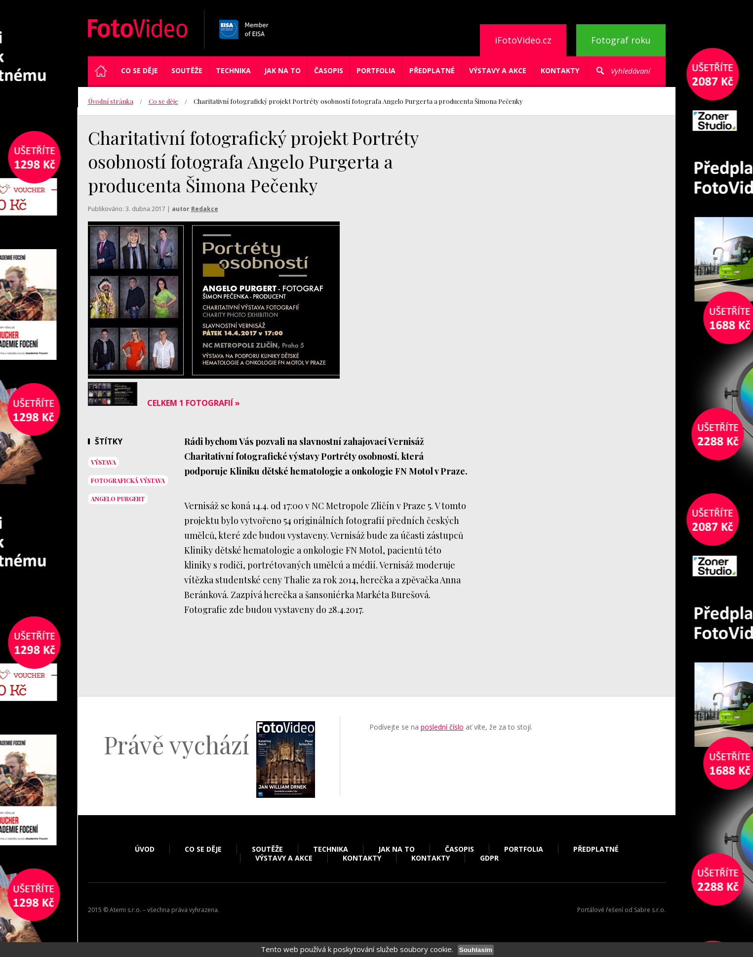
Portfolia (376, 70)
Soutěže (186, 70)
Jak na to (282, 70)
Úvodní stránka (110, 101)
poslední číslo (442, 727)
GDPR (489, 858)
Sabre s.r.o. (650, 910)
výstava (103, 462)
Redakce (204, 209)
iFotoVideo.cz (523, 40)
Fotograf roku (621, 40)
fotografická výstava (128, 480)
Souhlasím (475, 950)
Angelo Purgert (118, 499)
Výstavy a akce (497, 70)
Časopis (328, 70)
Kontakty (560, 70)
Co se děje (139, 70)
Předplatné (432, 70)
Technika (233, 70)
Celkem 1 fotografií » (193, 402)
